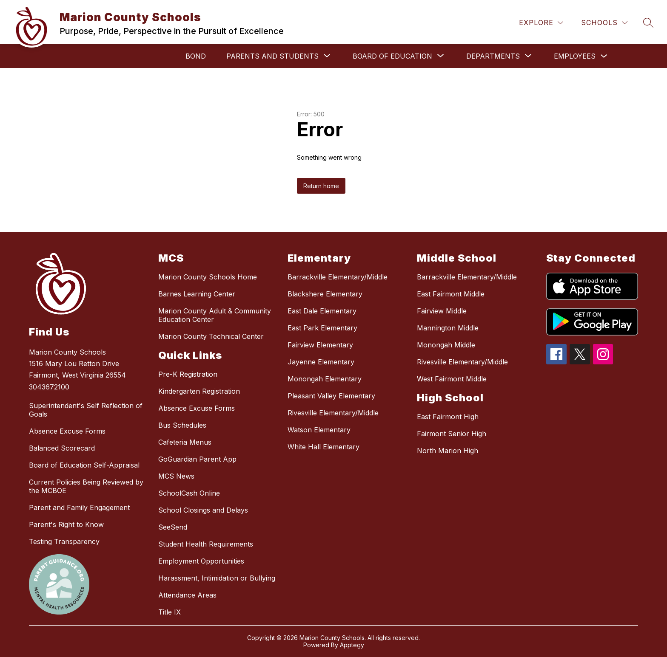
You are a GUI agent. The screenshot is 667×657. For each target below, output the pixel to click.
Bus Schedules (182, 425)
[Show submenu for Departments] (493, 56)
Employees (575, 56)
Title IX (169, 612)
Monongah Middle (446, 345)
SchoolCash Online (189, 493)
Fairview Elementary (320, 345)
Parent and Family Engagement (79, 507)
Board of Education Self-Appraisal (84, 465)
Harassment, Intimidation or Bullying (216, 578)
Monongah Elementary (325, 379)
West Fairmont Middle (452, 379)
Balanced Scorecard (62, 448)
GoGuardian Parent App (197, 459)
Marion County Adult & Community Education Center (214, 315)
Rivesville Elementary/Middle (333, 413)
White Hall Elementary (323, 447)
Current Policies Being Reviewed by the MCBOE (86, 486)
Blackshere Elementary (325, 294)
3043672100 (49, 387)
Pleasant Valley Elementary (331, 396)
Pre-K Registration (187, 374)
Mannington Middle (448, 328)
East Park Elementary (322, 328)
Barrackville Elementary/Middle (338, 277)
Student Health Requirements (205, 544)
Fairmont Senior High (451, 433)
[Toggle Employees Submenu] (604, 56)
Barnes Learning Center (196, 294)
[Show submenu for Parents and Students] (272, 56)
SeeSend (172, 527)
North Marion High (447, 450)
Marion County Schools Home (207, 277)
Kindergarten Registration (199, 391)
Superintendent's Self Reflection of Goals (86, 409)
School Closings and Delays (203, 510)
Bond (195, 56)
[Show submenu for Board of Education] (392, 56)
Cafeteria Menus (184, 442)
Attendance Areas (187, 595)
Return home (321, 185)
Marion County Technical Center (211, 336)
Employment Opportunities (201, 561)
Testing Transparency (64, 541)
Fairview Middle (442, 311)
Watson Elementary (319, 430)
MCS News (176, 476)
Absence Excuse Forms (67, 431)
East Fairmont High (448, 416)
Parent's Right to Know (66, 524)
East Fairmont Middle (451, 294)
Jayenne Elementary (321, 362)
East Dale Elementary (322, 311)
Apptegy (352, 645)
